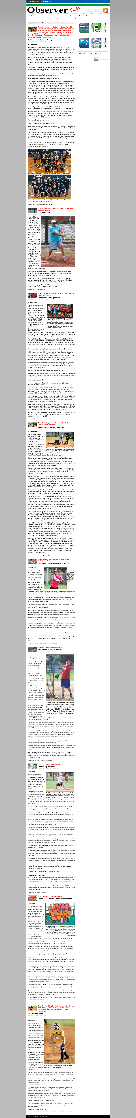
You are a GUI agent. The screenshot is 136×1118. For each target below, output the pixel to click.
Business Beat (50, 15)
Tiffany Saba (42, 1009)
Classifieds (93, 18)
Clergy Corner (87, 15)
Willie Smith (47, 37)
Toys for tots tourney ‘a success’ (50, 650)
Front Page (29, 15)
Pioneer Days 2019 (74, 18)
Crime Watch (58, 15)
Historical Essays (67, 15)
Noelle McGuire (64, 559)
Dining (56, 18)
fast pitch (45, 559)
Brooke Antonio (57, 1006)
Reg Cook (31, 36)
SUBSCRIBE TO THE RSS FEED (95, 9)
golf (42, 32)
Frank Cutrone (57, 30)
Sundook (52, 425)
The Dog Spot (30, 18)
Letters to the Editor (40, 18)
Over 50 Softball (44, 213)
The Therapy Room (97, 15)
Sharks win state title (35, 1014)
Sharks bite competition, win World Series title (55, 899)
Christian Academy (63, 29)
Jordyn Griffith (69, 1006)
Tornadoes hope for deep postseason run (53, 427)
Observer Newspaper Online (41, 1116)
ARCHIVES (97, 53)
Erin (43, 423)
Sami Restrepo (53, 1008)
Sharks (53, 896)
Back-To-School (84, 18)
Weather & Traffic (34, 1)
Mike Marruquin (39, 34)
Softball (56, 36)
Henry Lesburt (49, 32)
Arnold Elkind (46, 208)
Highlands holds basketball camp (40, 40)
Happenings (50, 18)
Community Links (47, 1)
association (46, 27)
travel (51, 561)
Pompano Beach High (62, 423)
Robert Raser (48, 36)
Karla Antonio (42, 1008)
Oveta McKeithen (58, 208)
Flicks (75, 15)
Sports (80, 15)
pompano (70, 34)
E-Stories (42, 15)
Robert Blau (39, 36)
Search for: (97, 57)
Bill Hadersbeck (64, 27)
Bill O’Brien (47, 29)
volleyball (39, 37)
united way (47, 295)
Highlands (58, 32)
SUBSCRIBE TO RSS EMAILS (95, 11)
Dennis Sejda (46, 30)
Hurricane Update (64, 18)
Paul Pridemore (50, 34)
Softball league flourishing (47, 767)
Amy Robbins (46, 1006)
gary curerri (46, 896)
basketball (54, 27)
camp (54, 29)
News (36, 15)
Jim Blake (66, 32)
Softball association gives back (49, 298)
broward (45, 293)
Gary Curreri (67, 30)
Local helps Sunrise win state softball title (53, 563)
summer (63, 36)
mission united (63, 293)
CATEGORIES (82, 53)
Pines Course (61, 34)
